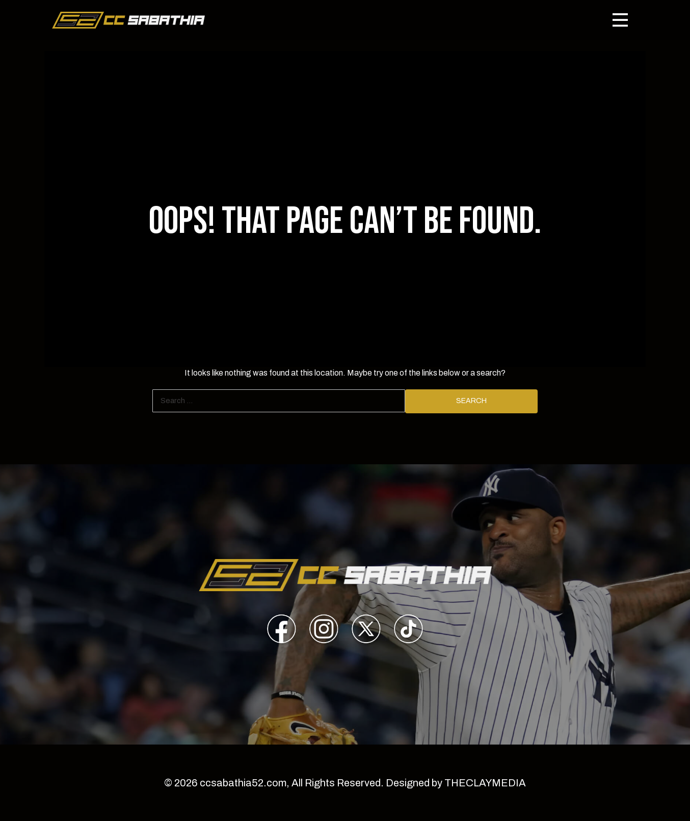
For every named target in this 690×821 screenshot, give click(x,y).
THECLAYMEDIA (485, 782)
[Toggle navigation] (620, 20)
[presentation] (281, 631)
